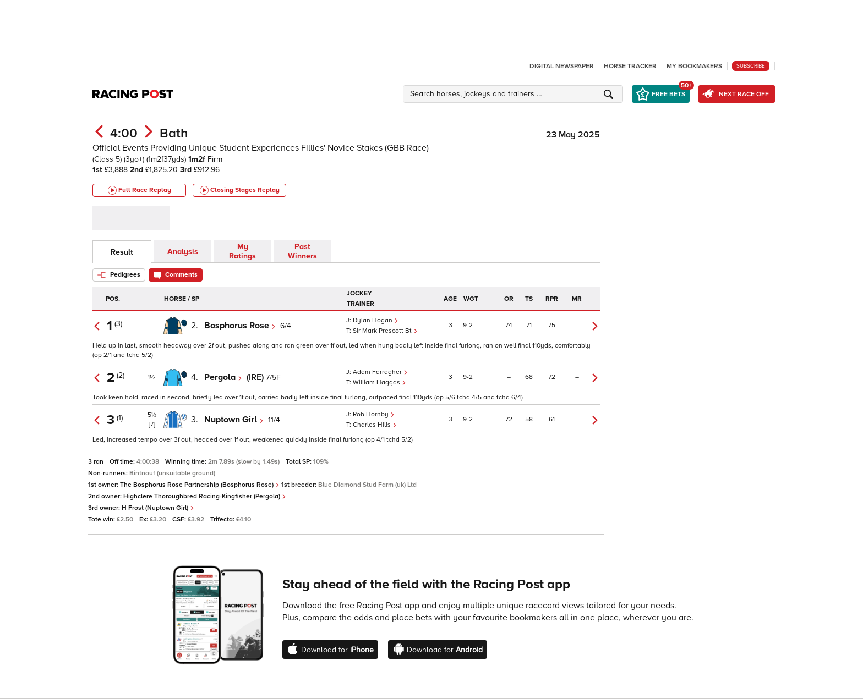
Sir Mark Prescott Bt (385, 331)
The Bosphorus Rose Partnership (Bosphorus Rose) (200, 485)
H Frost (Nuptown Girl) (158, 508)
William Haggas (379, 382)
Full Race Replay (139, 190)
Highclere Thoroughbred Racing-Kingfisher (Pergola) (204, 496)
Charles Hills (375, 425)
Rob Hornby (374, 414)
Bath (174, 133)
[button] (514, 94)
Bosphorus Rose (240, 325)
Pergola (223, 377)
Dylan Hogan (375, 320)
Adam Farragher (380, 372)
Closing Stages (240, 190)
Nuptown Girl (234, 419)
